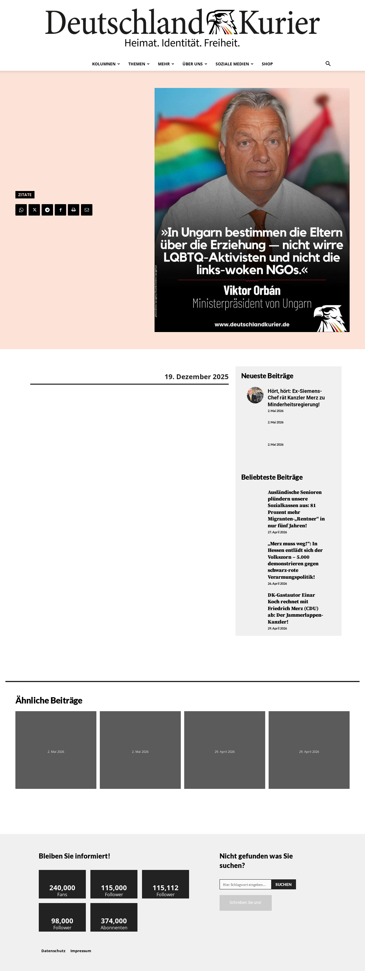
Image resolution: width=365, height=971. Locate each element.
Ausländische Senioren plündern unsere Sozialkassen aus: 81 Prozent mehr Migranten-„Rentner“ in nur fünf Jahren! (296, 509)
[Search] (283, 884)
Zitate (25, 194)
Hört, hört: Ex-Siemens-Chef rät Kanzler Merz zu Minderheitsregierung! (296, 397)
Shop (267, 64)
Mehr (166, 64)
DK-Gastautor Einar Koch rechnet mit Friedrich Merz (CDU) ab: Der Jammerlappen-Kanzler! (295, 608)
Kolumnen (106, 64)
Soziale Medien (235, 64)
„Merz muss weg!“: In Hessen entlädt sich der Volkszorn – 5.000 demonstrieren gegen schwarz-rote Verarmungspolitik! (295, 560)
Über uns (194, 64)
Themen (139, 64)
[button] (328, 64)
